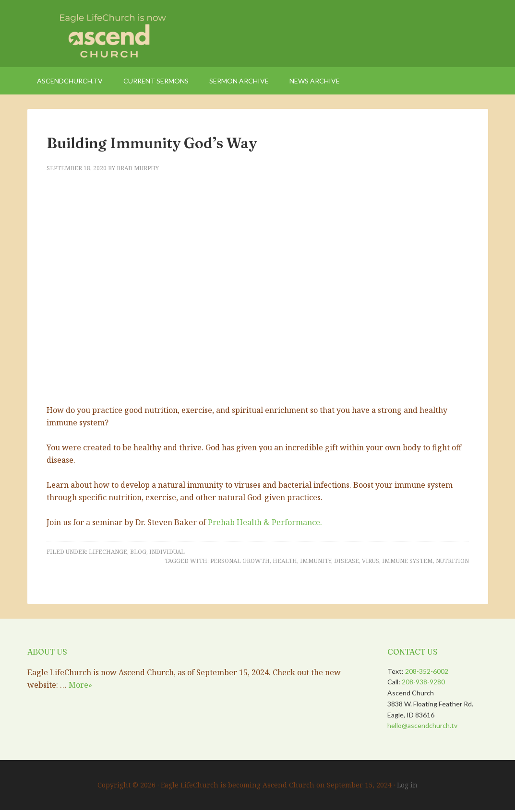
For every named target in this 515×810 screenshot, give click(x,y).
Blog (138, 552)
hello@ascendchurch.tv (422, 725)
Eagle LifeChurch (109, 34)
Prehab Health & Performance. (265, 522)
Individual (167, 552)
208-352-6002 (426, 671)
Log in (407, 784)
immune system (407, 561)
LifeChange (108, 552)
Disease (346, 561)
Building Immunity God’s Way (152, 143)
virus (370, 561)
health (285, 561)
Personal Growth (240, 561)
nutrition (452, 561)
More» (80, 685)
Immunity (315, 561)
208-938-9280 (423, 682)
